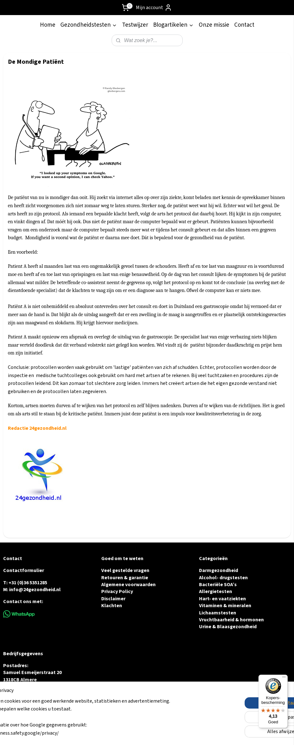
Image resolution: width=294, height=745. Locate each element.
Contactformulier (23, 570)
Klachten (111, 605)
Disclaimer (113, 598)
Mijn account (154, 7)
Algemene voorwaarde (127, 584)
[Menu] (284, 678)
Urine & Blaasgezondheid (228, 626)
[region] (105, 721)
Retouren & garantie (124, 577)
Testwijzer (135, 25)
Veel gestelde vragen (125, 570)
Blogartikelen (173, 25)
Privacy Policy (117, 591)
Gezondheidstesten (88, 25)
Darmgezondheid (218, 570)
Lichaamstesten (217, 612)
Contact (244, 25)
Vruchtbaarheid (216, 619)
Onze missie (214, 25)
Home (47, 25)
